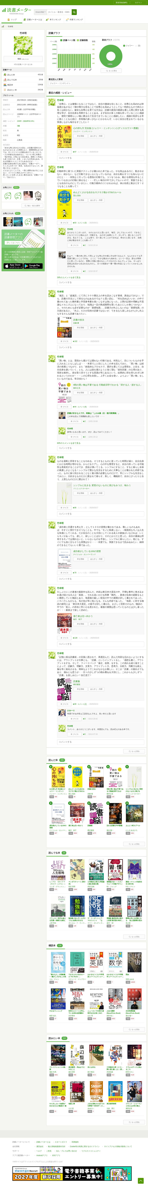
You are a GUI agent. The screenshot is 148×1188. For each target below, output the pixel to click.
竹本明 (60, 100)
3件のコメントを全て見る (69, 277)
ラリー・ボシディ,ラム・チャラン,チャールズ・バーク (96, 923)
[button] (74, 12)
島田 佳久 (52, 1016)
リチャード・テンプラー (77, 979)
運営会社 (39, 1146)
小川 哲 (71, 1108)
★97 (74, 152)
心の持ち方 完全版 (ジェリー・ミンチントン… (57, 791)
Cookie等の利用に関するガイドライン (85, 1146)
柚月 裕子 (77, 619)
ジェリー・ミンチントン (60, 83)
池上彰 (128, 923)
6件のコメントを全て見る (69, 443)
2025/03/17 (93, 508)
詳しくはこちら (13, 243)
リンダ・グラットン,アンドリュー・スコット (58, 886)
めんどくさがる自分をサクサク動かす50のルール (97, 192)
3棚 (18, 126)
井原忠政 (110, 1072)
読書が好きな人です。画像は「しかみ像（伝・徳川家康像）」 (93, 413)
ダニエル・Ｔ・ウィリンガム (77, 923)
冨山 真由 (77, 196)
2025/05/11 (93, 223)
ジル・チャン (54, 979)
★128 (75, 638)
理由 (127, 974)
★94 (74, 407)
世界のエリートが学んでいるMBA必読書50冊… (76, 1013)
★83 (74, 223)
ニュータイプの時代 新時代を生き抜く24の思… (96, 1013)
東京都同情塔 (111, 1104)
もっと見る (111, 71)
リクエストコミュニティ (91, 1151)
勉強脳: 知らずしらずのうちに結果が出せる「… (77, 920)
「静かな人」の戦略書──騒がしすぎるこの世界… (57, 977)
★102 (75, 341)
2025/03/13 (93, 704)
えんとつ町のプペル (133, 825)
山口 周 (90, 1016)
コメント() (82, 152)
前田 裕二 (110, 1016)
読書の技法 (78, 320)
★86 (74, 508)
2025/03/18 (93, 407)
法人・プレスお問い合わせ (66, 1151)
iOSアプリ (56, 1155)
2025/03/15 (93, 573)
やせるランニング (55, 1011)
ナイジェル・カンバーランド (84, 554)
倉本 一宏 (110, 923)
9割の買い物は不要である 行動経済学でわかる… (115, 791)
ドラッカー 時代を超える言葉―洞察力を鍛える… (57, 920)
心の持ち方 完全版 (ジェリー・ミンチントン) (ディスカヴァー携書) (106, 128)
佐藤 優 (76, 323)
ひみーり (71, 710)
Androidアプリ (42, 1155)
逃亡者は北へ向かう (83, 616)
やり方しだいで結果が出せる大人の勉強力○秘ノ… (57, 1106)
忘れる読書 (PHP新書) (115, 825)
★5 (84, 734)
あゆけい (91, 1108)
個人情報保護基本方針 (56, 1146)
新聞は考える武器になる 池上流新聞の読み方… (134, 920)
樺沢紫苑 (76, 684)
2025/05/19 (93, 152)
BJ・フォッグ (111, 886)
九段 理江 (111, 1108)
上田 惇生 (52, 923)
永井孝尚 (72, 1016)
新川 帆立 (91, 1072)
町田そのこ (130, 1072)
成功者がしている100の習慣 (87, 551)
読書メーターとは (43, 1142)
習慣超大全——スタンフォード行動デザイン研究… (115, 884)
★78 (74, 573)
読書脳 (76, 681)
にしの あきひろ (131, 830)
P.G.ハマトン (130, 886)
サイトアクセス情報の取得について (118, 1146)
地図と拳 (72, 1104)
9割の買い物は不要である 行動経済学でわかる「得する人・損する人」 (107, 385)
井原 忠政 (91, 886)
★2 (84, 245)
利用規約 (75, 1142)
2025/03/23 (94, 341)
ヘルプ (39, 1151)
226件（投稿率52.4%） (26, 121)
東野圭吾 (129, 1108)
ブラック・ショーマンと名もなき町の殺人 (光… (134, 1106)
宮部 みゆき (130, 979)
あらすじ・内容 (96, 136)
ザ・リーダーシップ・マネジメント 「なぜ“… (95, 920)
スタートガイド (61, 1142)
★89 (74, 704)
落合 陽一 (110, 830)
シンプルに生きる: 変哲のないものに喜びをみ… (134, 791)
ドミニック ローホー (81, 489)
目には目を (92, 1067)
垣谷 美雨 (72, 886)
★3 (84, 719)
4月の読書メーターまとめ (23, 64)
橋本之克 (76, 388)
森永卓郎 (72, 1072)
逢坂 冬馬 (52, 1072)
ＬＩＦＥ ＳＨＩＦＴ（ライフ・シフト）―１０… (57, 884)
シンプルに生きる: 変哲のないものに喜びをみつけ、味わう (102, 485)
